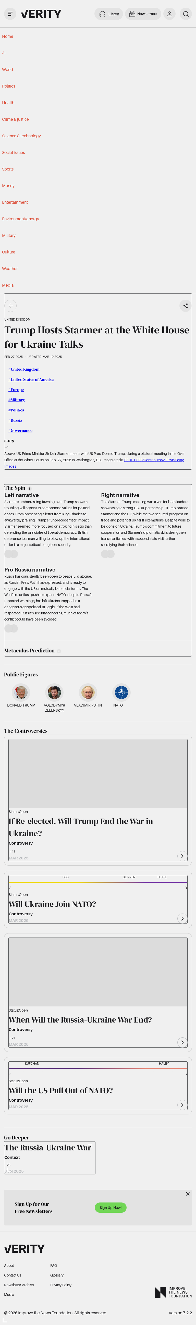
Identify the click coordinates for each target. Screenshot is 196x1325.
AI (4, 52)
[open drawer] (10, 14)
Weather (10, 268)
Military (9, 235)
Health (8, 102)
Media (8, 285)
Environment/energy (20, 218)
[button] (17, 888)
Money (8, 185)
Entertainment (15, 202)
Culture (8, 251)
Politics (8, 86)
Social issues (13, 152)
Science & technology (21, 135)
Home (7, 36)
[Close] (188, 1194)
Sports (8, 169)
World (7, 69)
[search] (186, 14)
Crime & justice (15, 119)
